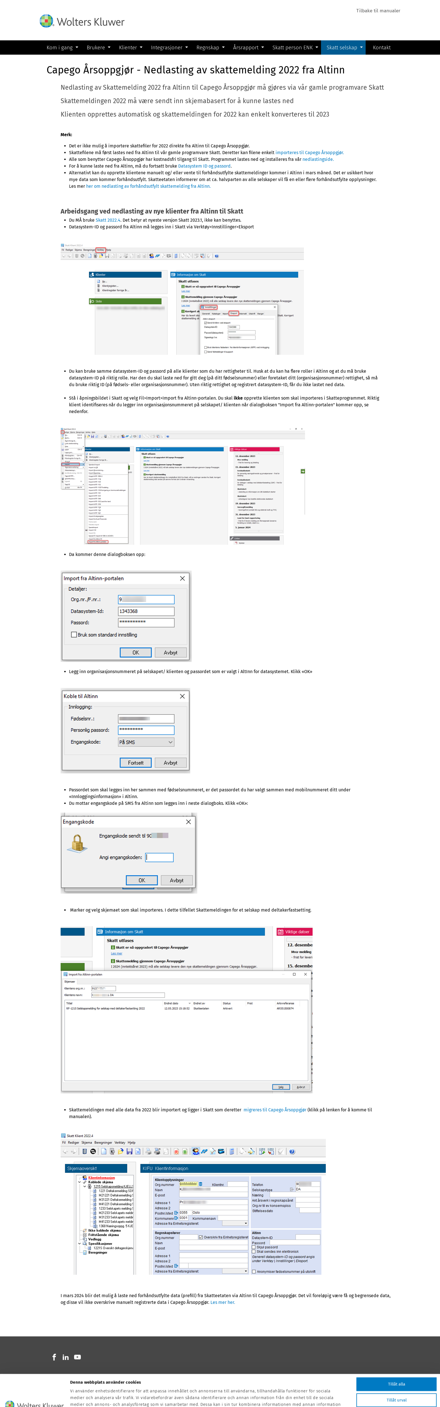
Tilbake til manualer (378, 11)
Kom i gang (60, 47)
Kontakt (382, 47)
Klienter (128, 47)
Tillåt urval (397, 1370)
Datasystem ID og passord (204, 166)
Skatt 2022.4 (108, 220)
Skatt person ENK (292, 47)
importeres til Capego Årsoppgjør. (310, 152)
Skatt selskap (342, 47)
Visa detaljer (298, 1399)
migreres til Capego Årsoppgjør (274, 1109)
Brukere (96, 47)
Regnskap (207, 47)
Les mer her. (222, 1302)
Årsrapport (245, 47)
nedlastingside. (318, 159)
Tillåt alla (396, 1354)
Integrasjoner (166, 47)
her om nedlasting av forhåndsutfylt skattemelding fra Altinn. (148, 186)
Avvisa (396, 1385)
